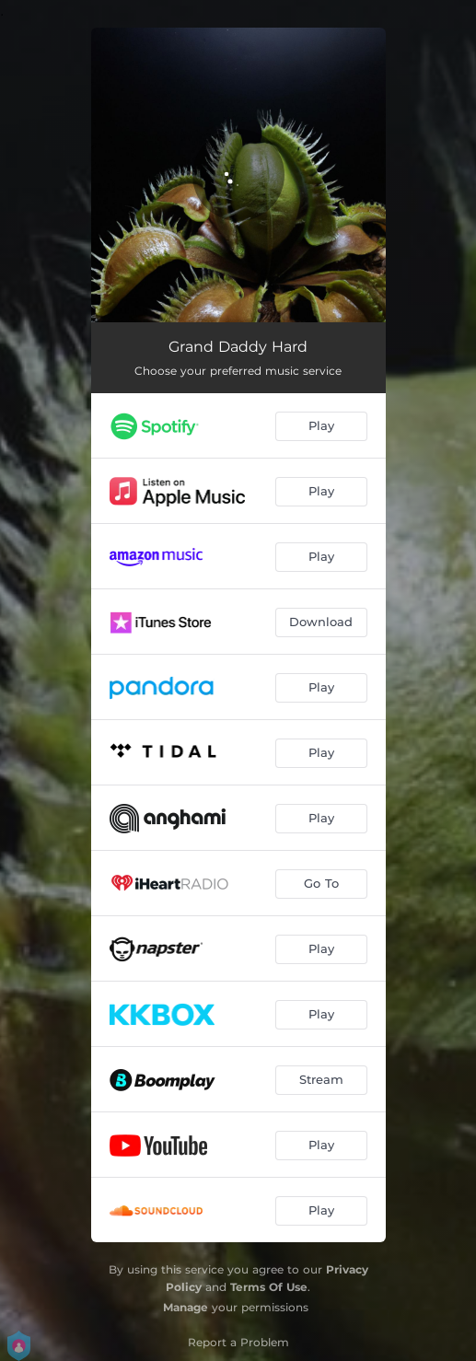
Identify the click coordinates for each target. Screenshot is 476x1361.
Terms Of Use (269, 1287)
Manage (185, 1307)
